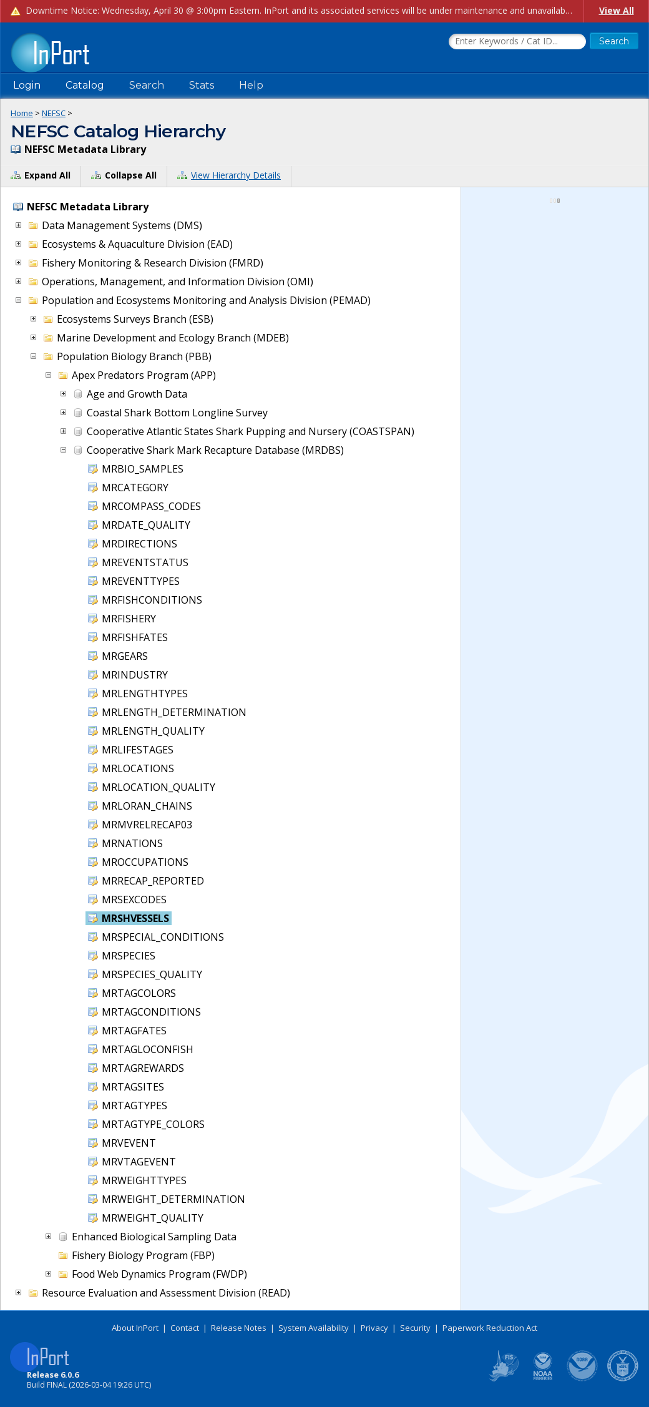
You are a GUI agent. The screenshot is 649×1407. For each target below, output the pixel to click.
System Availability (313, 1327)
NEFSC (54, 113)
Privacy (374, 1327)
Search (146, 85)
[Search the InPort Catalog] (517, 42)
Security (415, 1327)
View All (616, 10)
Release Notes (238, 1327)
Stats (201, 85)
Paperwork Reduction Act (489, 1327)
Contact (184, 1327)
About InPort (135, 1327)
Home (22, 113)
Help (251, 85)
